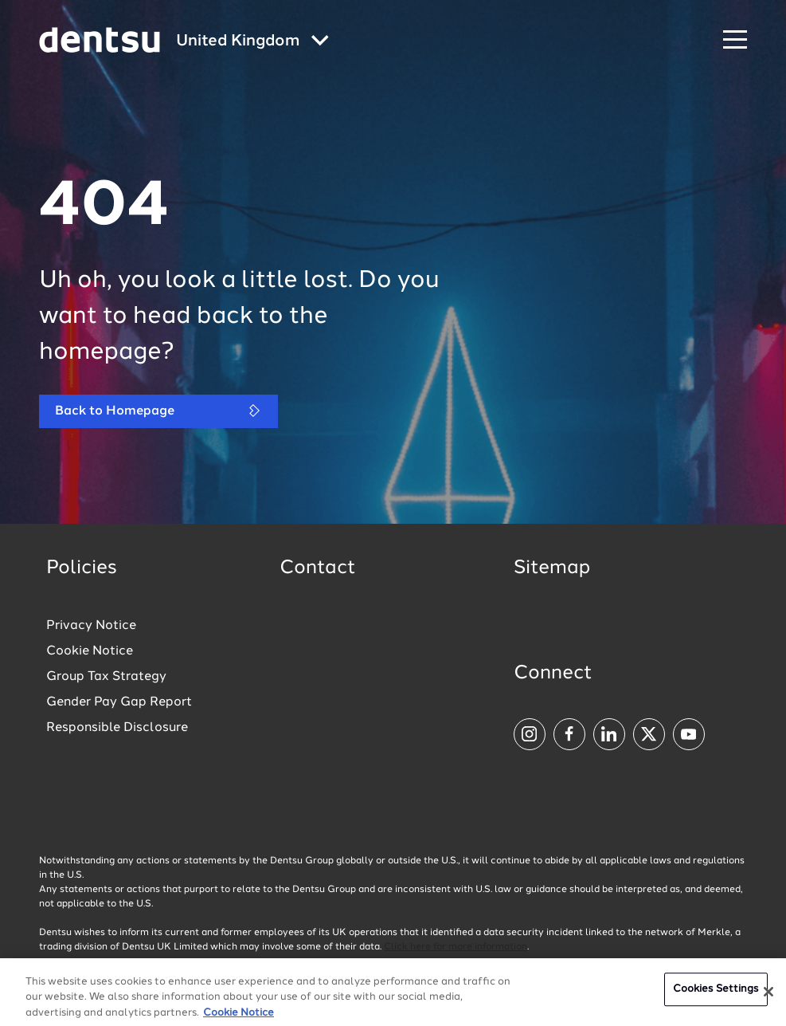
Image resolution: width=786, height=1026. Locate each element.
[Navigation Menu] (735, 40)
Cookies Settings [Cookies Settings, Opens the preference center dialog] (716, 994)
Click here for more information (455, 947)
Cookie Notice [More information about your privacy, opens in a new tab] (238, 1017)
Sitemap (552, 568)
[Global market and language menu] (252, 42)
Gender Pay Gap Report (119, 702)
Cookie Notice (89, 651)
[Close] (768, 996)
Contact (318, 568)
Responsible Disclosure (117, 727)
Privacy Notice (91, 625)
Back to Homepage (158, 411)
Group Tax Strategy (106, 676)
